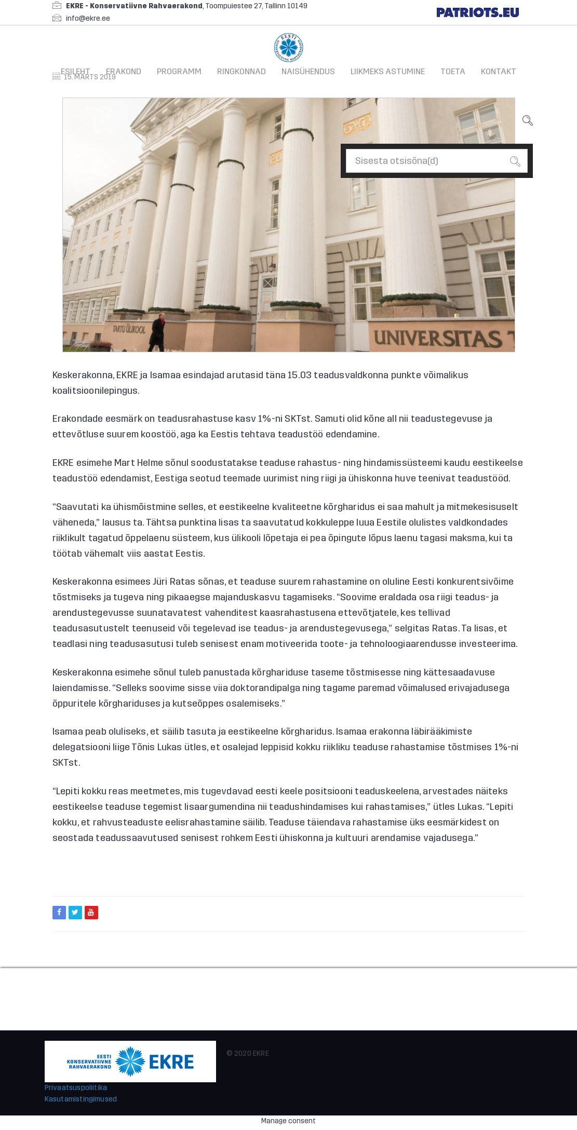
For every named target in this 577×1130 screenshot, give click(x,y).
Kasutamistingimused (81, 1099)
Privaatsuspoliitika (76, 1087)
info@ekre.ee (88, 18)
